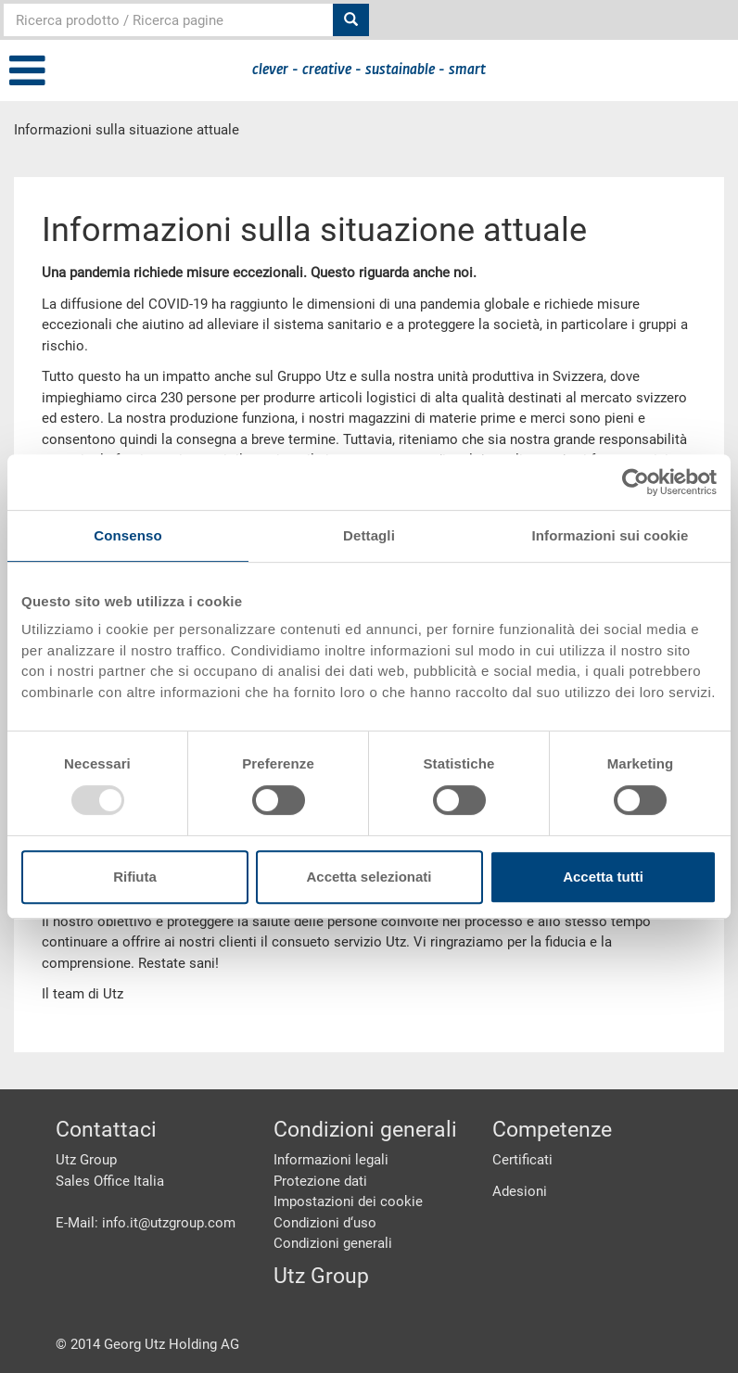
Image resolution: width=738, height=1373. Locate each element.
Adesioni (519, 1191)
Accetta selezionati (368, 876)
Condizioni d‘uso (325, 1222)
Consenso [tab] (127, 535)
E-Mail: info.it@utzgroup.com (145, 1222)
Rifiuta (135, 876)
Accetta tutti (603, 876)
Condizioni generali (333, 1243)
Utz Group (321, 1276)
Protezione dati (320, 1181)
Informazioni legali (331, 1159)
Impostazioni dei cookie (348, 1201)
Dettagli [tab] (369, 535)
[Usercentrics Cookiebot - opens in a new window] (635, 482)
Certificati (522, 1159)
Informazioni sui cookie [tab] (610, 535)
